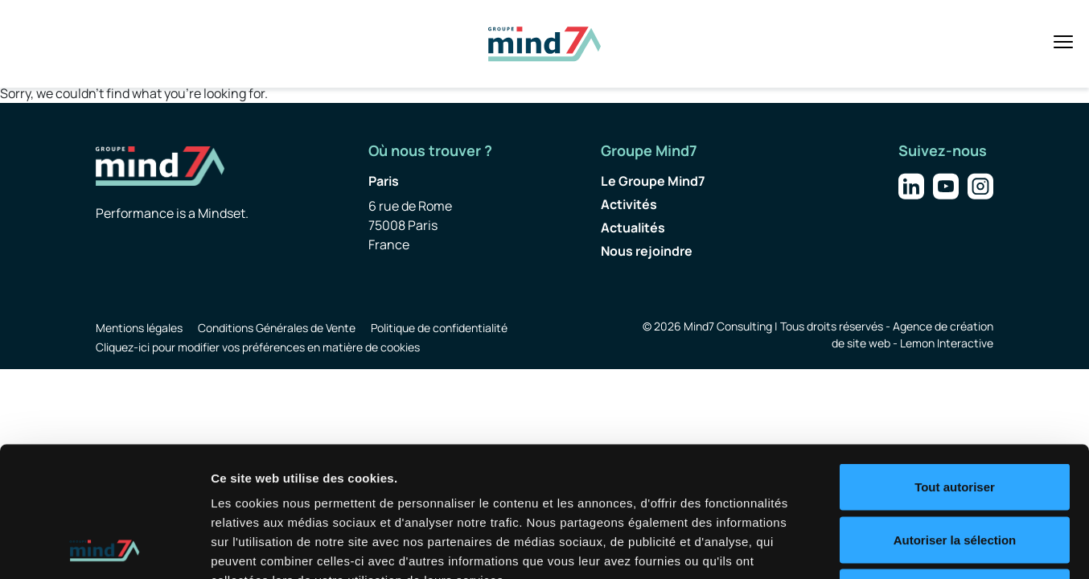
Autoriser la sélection (955, 421)
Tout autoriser (954, 368)
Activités (629, 204)
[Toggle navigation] (1063, 42)
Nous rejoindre (646, 251)
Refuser (954, 473)
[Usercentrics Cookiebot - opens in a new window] (104, 548)
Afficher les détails (886, 547)
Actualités (633, 227)
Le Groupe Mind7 (653, 181)
